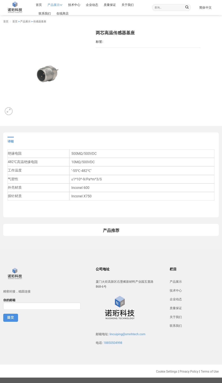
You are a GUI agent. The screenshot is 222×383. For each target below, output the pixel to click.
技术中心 (74, 5)
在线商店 (62, 13)
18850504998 (113, 343)
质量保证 (110, 5)
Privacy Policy (189, 371)
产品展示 (55, 4)
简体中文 (205, 7)
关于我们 (128, 5)
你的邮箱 (42, 305)
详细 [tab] (11, 141)
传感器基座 (39, 21)
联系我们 (45, 13)
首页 (39, 5)
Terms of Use (210, 371)
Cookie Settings (166, 371)
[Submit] (187, 7)
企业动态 (92, 5)
